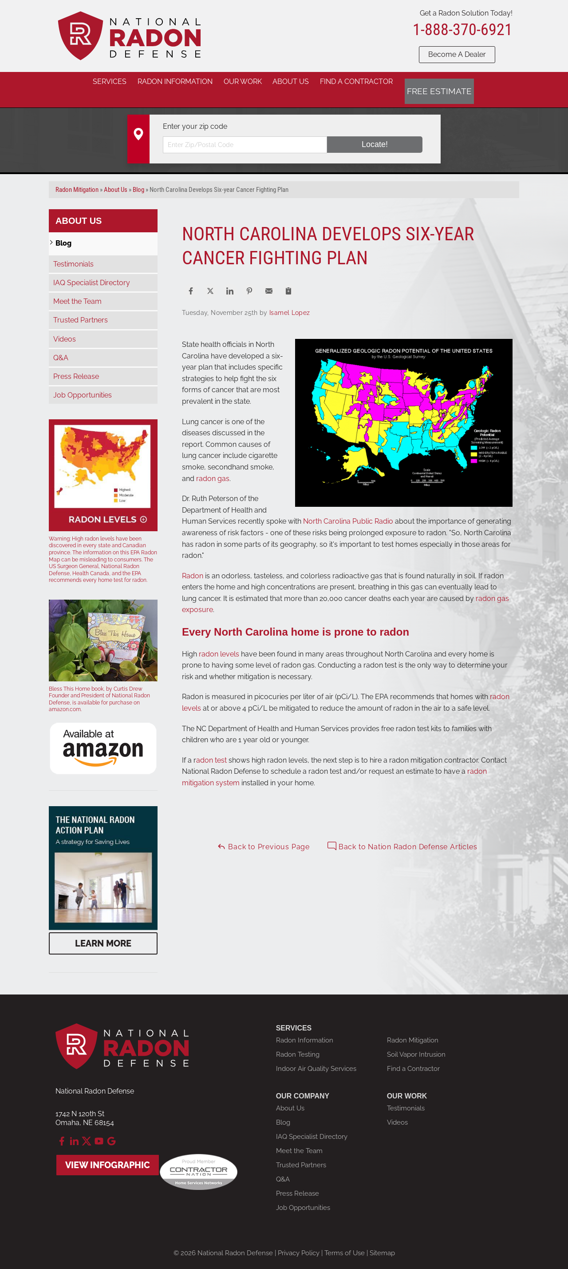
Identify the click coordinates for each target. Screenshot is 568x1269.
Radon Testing (298, 1042)
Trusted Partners (80, 308)
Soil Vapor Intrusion (416, 1042)
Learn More (103, 931)
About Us (78, 208)
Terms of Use (344, 1241)
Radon (193, 563)
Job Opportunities (82, 383)
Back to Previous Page (263, 834)
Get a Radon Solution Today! (466, 13)
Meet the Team (77, 289)
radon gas (212, 466)
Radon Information (304, 1028)
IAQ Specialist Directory (91, 271)
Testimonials (73, 252)
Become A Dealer (457, 54)
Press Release (76, 364)
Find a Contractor (413, 1057)
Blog (63, 231)
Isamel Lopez (289, 300)
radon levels (219, 641)
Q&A (60, 346)
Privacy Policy (299, 1241)
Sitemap (382, 1241)
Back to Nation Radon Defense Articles (402, 834)
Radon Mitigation (412, 1028)
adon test (211, 748)
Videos (64, 326)
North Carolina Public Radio (348, 509)
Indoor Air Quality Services (316, 1057)
